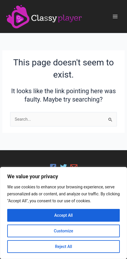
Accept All (63, 215)
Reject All (63, 246)
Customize (63, 231)
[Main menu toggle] (115, 16)
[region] (63, 213)
